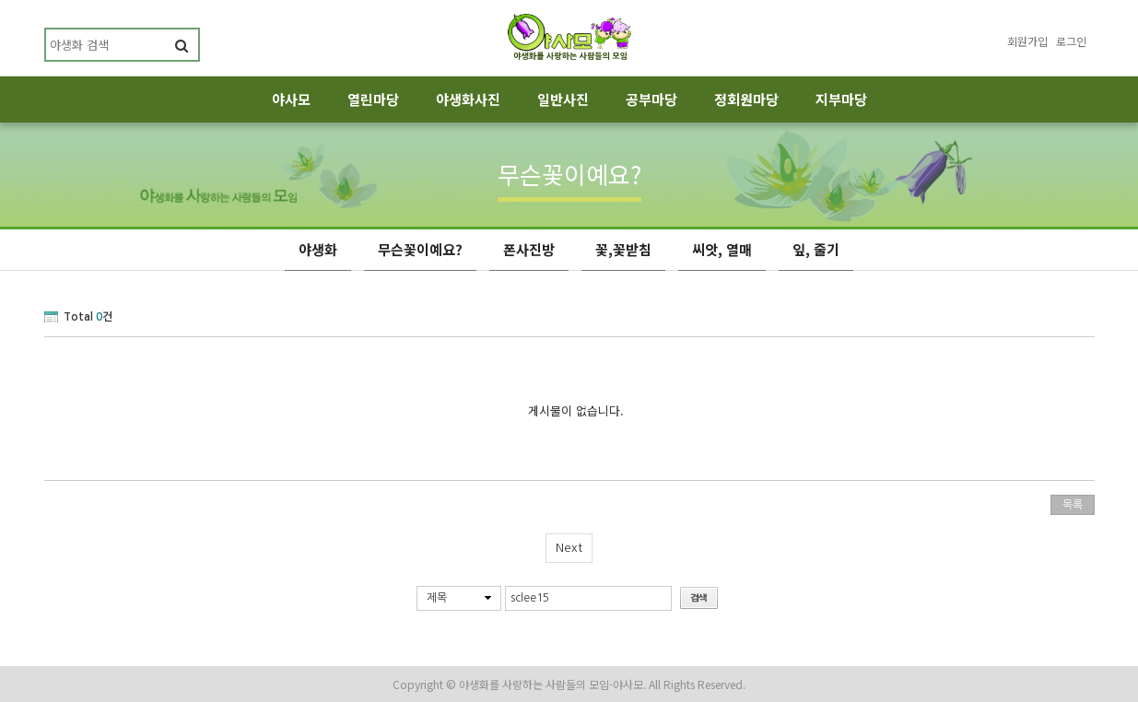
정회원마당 (746, 99)
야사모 (291, 99)
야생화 (318, 249)
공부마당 (651, 99)
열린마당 (373, 99)
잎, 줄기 (815, 249)
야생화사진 (468, 99)
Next (569, 548)
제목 (437, 597)
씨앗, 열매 (722, 249)
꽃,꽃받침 (623, 249)
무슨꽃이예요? (420, 249)
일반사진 (563, 99)
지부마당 (841, 99)
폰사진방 (529, 249)
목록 (1072, 504)
